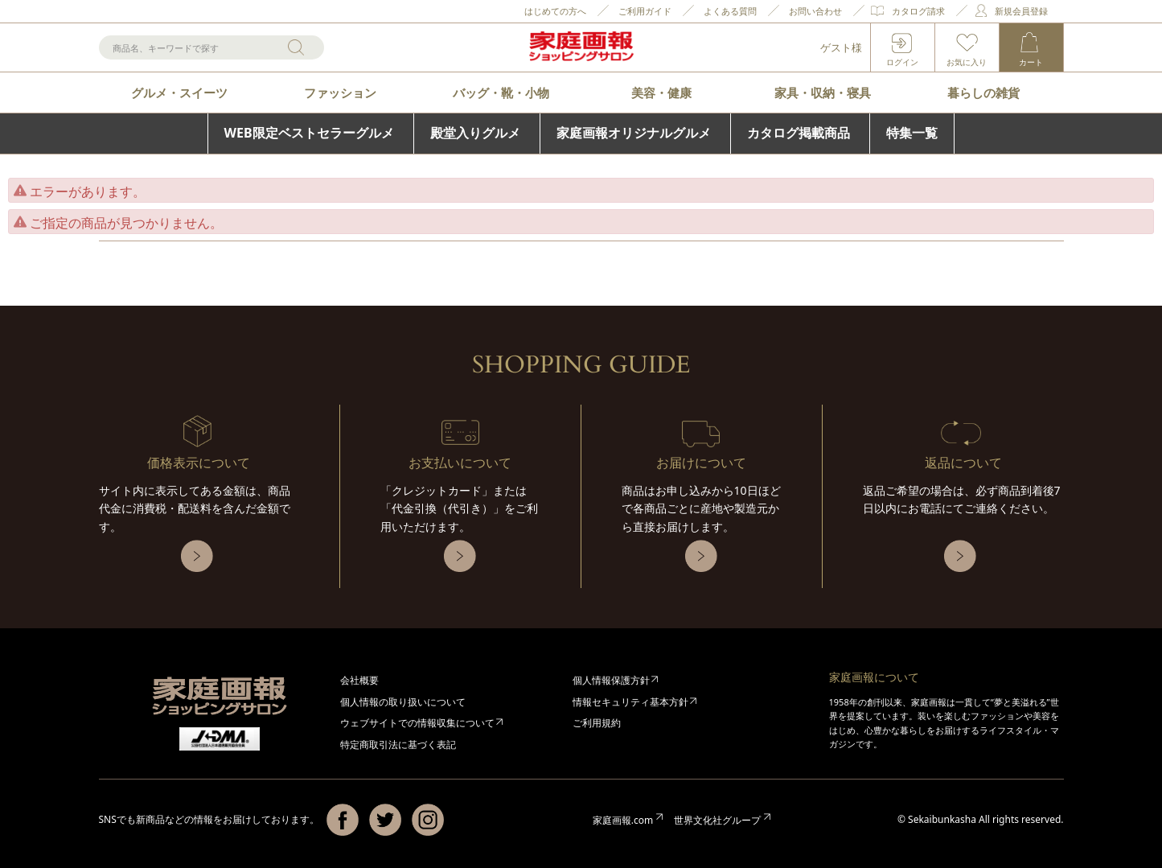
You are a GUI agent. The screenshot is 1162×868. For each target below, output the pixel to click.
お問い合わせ (815, 11)
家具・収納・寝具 (822, 92)
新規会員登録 (1021, 11)
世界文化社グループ (717, 820)
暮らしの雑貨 (983, 92)
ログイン (902, 62)
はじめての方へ (555, 11)
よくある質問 (730, 11)
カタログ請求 (918, 11)
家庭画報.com (623, 820)
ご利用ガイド (644, 11)
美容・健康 (661, 92)
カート (1031, 62)
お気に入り (966, 62)
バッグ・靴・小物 (501, 92)
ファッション (340, 92)
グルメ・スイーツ (179, 92)
